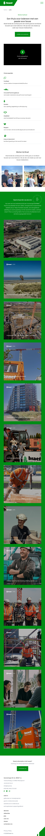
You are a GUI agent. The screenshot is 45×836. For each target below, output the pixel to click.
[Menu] (41, 3)
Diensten (6, 810)
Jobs (5, 816)
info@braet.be (8, 786)
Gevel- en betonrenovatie (11, 801)
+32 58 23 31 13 (8, 783)
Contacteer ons (22, 768)
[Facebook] (4, 791)
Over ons (6, 818)
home (5, 10)
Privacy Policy (8, 831)
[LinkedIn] (6, 791)
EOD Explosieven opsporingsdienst (13, 806)
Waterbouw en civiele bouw (11, 803)
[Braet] (9, 3)
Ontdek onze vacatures (22, 34)
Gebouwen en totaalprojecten (12, 798)
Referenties (7, 813)
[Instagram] (9, 791)
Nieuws (6, 821)
